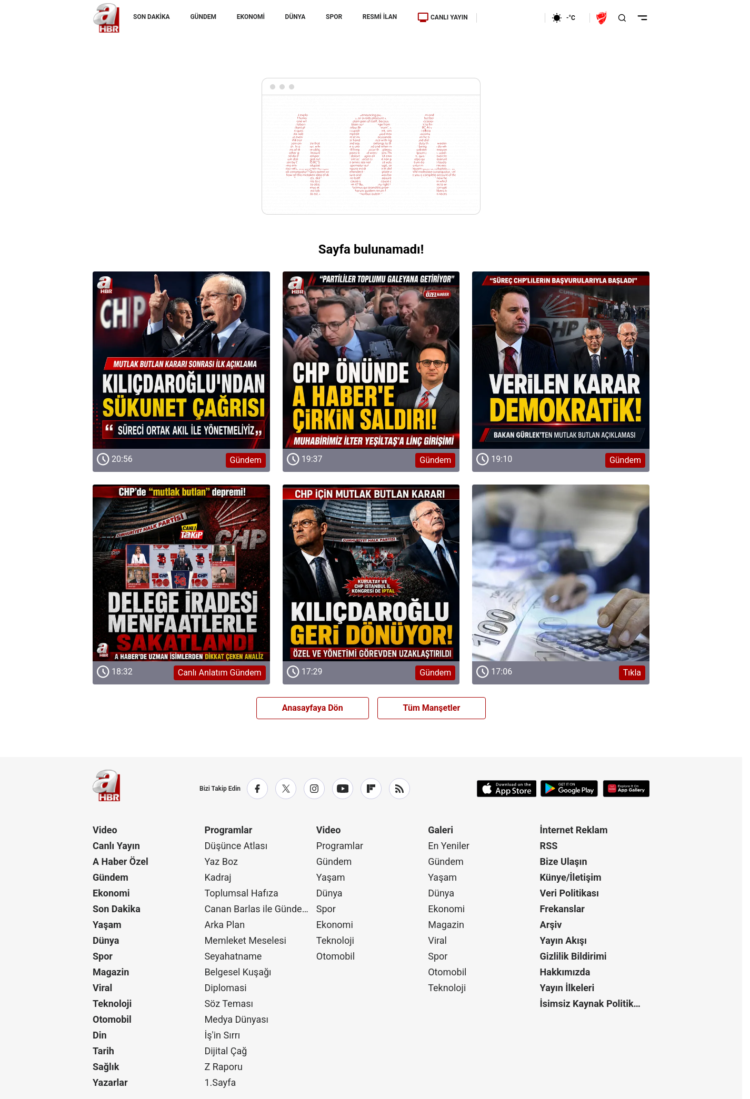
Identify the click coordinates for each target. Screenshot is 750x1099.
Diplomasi (225, 987)
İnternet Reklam (574, 829)
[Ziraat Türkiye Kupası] (602, 18)
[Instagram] (314, 788)
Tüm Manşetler (432, 708)
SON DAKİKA (151, 17)
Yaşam (107, 924)
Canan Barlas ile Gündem (257, 908)
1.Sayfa (220, 1082)
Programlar (228, 829)
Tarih (103, 1050)
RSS (549, 845)
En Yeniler (448, 845)
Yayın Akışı (563, 940)
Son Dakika (117, 908)
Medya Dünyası (236, 1019)
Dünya (106, 940)
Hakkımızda (565, 971)
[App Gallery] (626, 788)
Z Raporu (223, 1066)
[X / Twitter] (285, 788)
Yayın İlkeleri (567, 987)
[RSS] (399, 788)
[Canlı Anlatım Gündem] (181, 573)
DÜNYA (295, 17)
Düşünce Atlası (235, 845)
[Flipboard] (371, 788)
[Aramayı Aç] (622, 18)
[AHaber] (567, 18)
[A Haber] (106, 18)
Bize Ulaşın (563, 861)
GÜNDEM (203, 17)
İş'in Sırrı (222, 1035)
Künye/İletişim (571, 877)
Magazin (111, 971)
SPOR (334, 17)
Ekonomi (111, 893)
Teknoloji (112, 1003)
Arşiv (551, 924)
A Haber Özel (120, 861)
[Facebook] (257, 788)
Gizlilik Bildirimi (573, 956)
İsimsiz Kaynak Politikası (593, 1003)
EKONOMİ (251, 17)
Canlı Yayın (116, 845)
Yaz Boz (221, 861)
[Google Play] (569, 788)
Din (100, 1035)
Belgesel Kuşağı (237, 971)
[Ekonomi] (510, 18)
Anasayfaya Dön (312, 708)
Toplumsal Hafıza (241, 893)
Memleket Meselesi (245, 940)
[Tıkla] (560, 573)
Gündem (110, 877)
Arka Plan (224, 924)
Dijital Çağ (225, 1050)
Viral (102, 987)
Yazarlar (110, 1082)
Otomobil (112, 1019)
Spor (103, 956)
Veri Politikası (569, 893)
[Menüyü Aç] (642, 18)
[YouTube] (342, 788)
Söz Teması (228, 1003)
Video (105, 829)
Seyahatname (233, 956)
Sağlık (106, 1066)
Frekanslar (562, 908)
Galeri (440, 829)
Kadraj (217, 877)
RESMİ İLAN (380, 17)
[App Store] (507, 788)
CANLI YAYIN (442, 17)
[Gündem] (181, 360)
